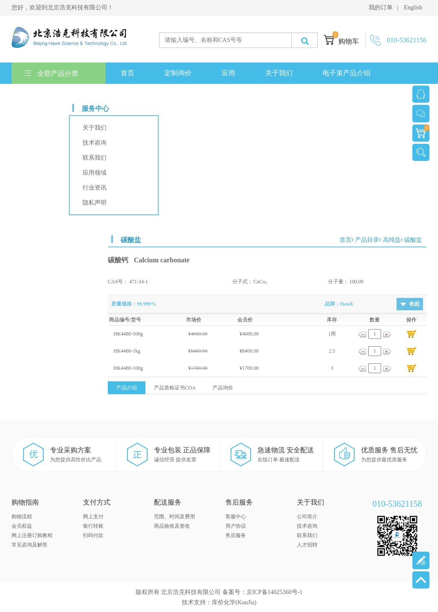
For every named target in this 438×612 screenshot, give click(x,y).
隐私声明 (95, 202)
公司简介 (307, 517)
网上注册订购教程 (32, 535)
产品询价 (223, 388)
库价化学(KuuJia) (234, 602)
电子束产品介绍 (346, 73)
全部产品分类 (51, 73)
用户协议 (235, 526)
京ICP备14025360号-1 (274, 592)
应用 (228, 73)
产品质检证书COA (174, 388)
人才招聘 (307, 545)
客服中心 (235, 517)
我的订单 (381, 7)
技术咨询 (95, 143)
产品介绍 (126, 388)
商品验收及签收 (172, 526)
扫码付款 (93, 535)
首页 (127, 73)
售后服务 (235, 535)
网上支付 (93, 517)
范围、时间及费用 (174, 517)
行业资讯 (95, 187)
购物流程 (22, 517)
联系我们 (40, 94)
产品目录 (367, 240)
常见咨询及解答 (29, 545)
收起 (414, 304)
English (413, 7)
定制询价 (178, 73)
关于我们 (279, 73)
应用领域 (95, 172)
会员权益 (22, 526)
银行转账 (93, 526)
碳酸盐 (413, 240)
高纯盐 (392, 240)
